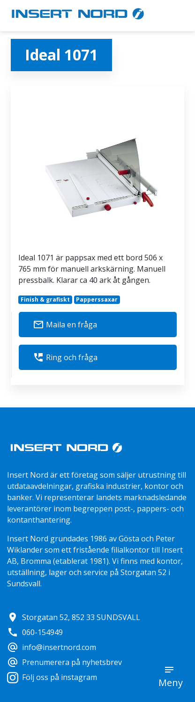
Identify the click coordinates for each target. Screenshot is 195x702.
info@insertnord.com (51, 647)
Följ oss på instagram (52, 677)
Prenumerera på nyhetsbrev (64, 662)
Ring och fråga (65, 357)
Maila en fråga (65, 324)
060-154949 (35, 632)
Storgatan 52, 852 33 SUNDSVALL (73, 617)
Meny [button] (170, 682)
